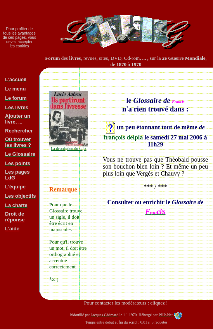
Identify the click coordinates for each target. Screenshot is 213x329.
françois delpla (123, 137)
